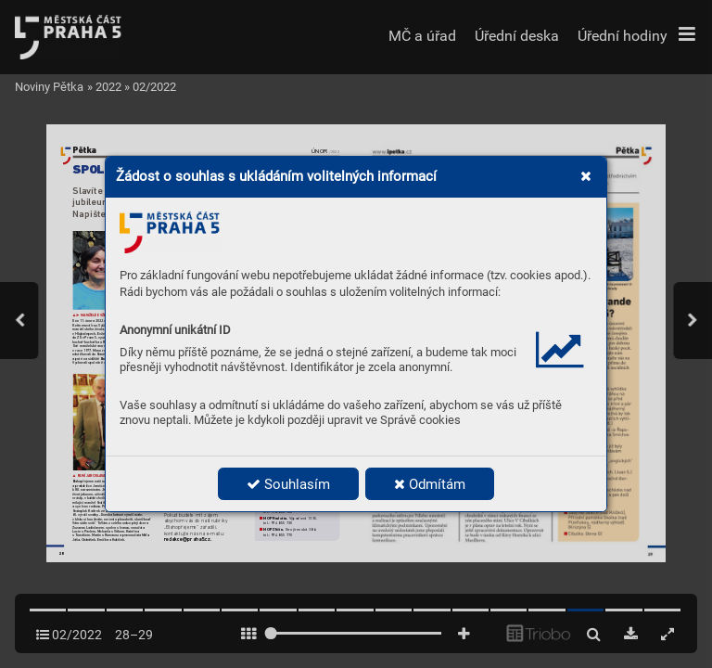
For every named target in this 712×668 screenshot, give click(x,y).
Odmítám (429, 484)
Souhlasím (288, 484)
